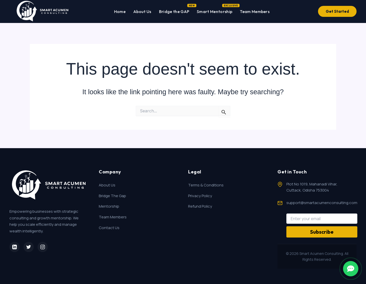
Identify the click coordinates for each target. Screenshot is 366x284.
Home (120, 11)
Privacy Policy (200, 195)
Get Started (337, 11)
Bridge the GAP (174, 10)
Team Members (255, 11)
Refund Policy (200, 206)
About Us (142, 11)
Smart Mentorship (214, 10)
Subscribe (322, 232)
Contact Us (109, 227)
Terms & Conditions (206, 185)
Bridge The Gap (112, 195)
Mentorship (109, 206)
